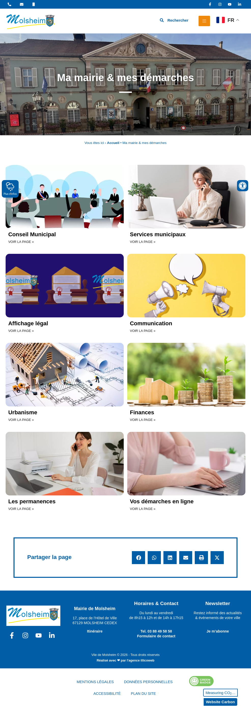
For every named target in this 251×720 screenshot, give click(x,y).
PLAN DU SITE (143, 694)
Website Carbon (220, 702)
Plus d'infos (10, 188)
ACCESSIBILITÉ (107, 694)
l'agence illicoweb (140, 660)
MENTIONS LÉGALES (95, 682)
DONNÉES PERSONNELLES (148, 682)
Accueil (113, 143)
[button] (138, 557)
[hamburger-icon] (204, 21)
